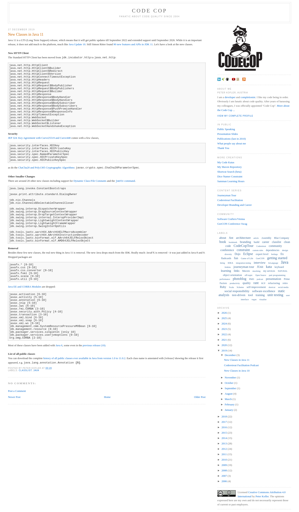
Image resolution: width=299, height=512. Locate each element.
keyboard (279, 267)
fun (236, 258)
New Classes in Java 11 (25, 34)
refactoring (274, 283)
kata (269, 267)
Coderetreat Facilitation (230, 200)
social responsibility (236, 291)
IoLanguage (273, 263)
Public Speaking (226, 129)
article (256, 238)
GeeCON (260, 258)
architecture (243, 237)
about (222, 237)
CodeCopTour (244, 246)
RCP (263, 283)
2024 (225, 323)
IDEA (230, 263)
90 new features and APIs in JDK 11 (133, 44)
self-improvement (256, 287)
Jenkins (227, 267)
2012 (225, 448)
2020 (225, 345)
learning (226, 270)
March (228, 399)
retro (285, 283)
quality (247, 283)
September (231, 388)
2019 (225, 350)
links (236, 270)
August (229, 393)
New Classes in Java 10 (237, 370)
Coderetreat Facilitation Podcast (241, 365)
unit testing (275, 295)
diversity (228, 254)
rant (256, 283)
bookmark (233, 242)
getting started (277, 258)
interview (260, 262)
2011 (225, 454)
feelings (274, 254)
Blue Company (281, 237)
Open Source (260, 275)
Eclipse (248, 254)
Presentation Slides (227, 133)
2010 (225, 459)
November (231, 377)
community (275, 245)
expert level (262, 254)
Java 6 (59, 345)
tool (250, 295)
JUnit (260, 266)
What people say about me (231, 143)
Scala (231, 287)
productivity (235, 283)
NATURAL (283, 271)
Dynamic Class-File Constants (90, 181)
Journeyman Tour (226, 195)
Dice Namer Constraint (230, 176)
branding (245, 242)
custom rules (257, 250)
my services (269, 270)
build (256, 242)
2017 (225, 421)
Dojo (237, 254)
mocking (256, 271)
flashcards (226, 258)
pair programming (277, 275)
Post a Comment (17, 391)
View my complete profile (235, 116)
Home (107, 397)
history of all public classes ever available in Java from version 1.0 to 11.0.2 (84, 358)
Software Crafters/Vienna (231, 219)
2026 (225, 312)
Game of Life (247, 258)
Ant (231, 237)
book (222, 242)
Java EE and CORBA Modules (24, 286)
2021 (225, 339)
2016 (225, 427)
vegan (253, 299)
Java (36, 370)
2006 (225, 481)
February (230, 404)
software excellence (263, 291)
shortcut (271, 287)
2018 (225, 416)
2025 (225, 318)
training (260, 295)
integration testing (243, 263)
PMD (251, 279)
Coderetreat (261, 246)
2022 (225, 334)
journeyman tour (243, 266)
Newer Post (14, 397)
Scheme (240, 287)
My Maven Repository (229, 166)
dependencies (272, 250)
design (285, 250)
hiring (222, 263)
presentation (273, 278)
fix (282, 254)
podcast (260, 279)
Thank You (223, 148)
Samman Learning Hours (231, 181)
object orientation (232, 275)
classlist (25, 370)
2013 (225, 443)
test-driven (238, 295)
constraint (243, 250)
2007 (225, 475)
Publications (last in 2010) (231, 138)
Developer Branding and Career (234, 204)
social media (283, 287)
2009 (225, 465)
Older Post (200, 397)
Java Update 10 (77, 44)
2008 (225, 470)
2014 (225, 438)
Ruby (223, 287)
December (231, 355)
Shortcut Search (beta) (229, 171)
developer (230, 97)
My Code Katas (225, 162)
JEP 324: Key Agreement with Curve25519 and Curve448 (39, 137)
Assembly (266, 237)
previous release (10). (94, 345)
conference (227, 250)
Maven (246, 270)
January (229, 409)
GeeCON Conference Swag (232, 223)
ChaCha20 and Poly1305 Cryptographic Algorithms (46, 167)
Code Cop (149, 11)
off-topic (248, 275)
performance (225, 279)
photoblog (239, 278)
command (125, 181)
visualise (263, 299)
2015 (225, 432)
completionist (248, 97)
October (229, 382)
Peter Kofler (262, 496)
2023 (225, 328)
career (265, 242)
